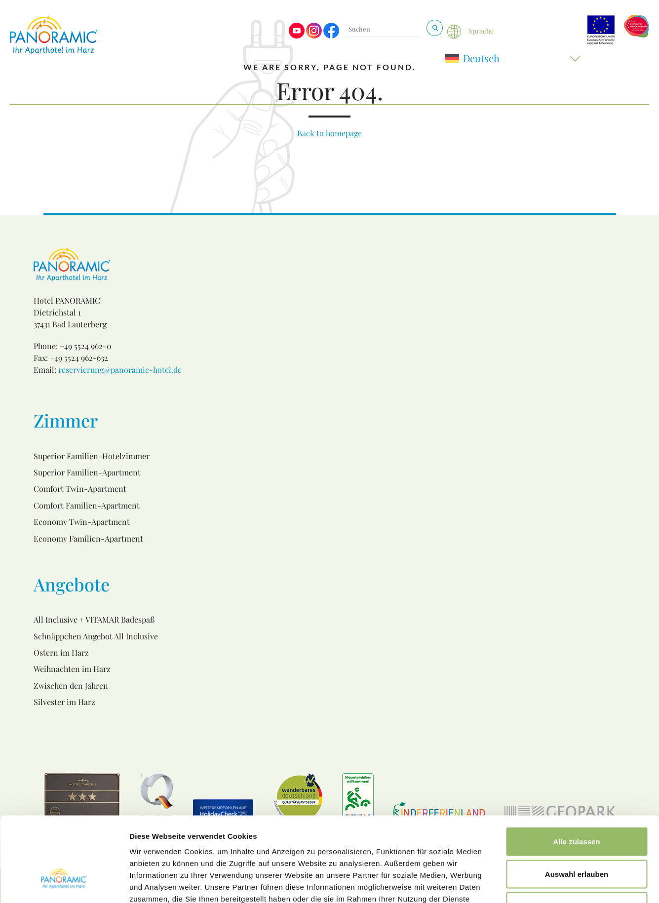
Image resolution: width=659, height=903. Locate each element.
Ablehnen (576, 838)
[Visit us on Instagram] (314, 35)
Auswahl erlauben (576, 806)
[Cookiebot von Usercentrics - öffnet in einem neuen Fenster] (64, 883)
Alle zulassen (576, 773)
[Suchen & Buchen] (434, 28)
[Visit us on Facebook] (331, 35)
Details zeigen (525, 883)
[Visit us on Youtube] (297, 35)
